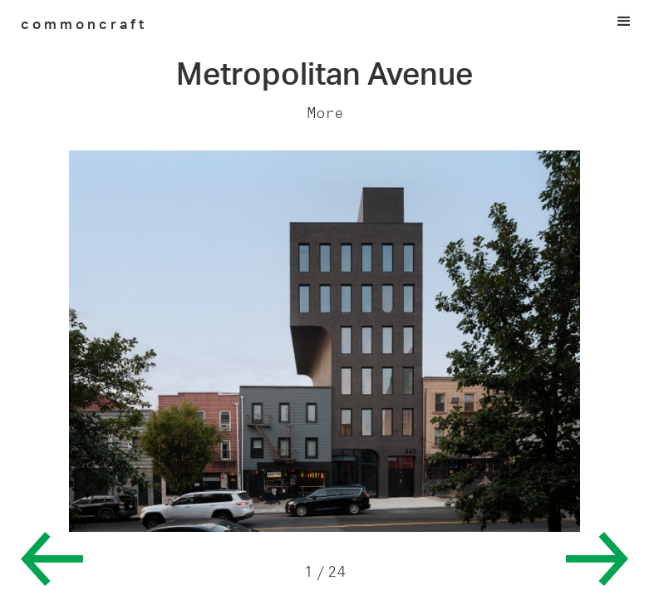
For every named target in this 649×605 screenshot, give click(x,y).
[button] (324, 21)
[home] (84, 23)
